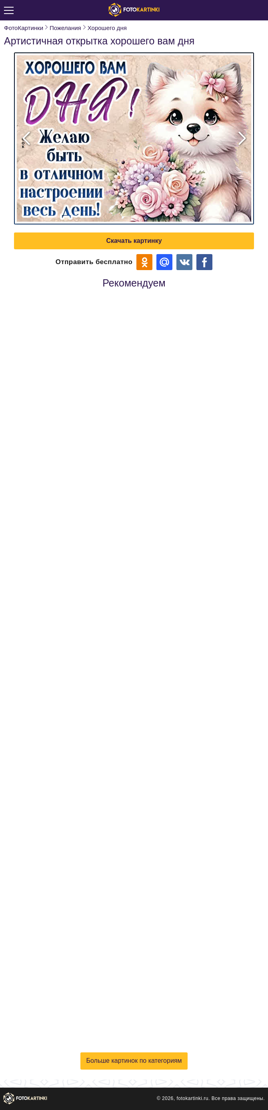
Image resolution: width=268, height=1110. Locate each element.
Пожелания (65, 27)
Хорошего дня (107, 27)
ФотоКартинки (23, 27)
